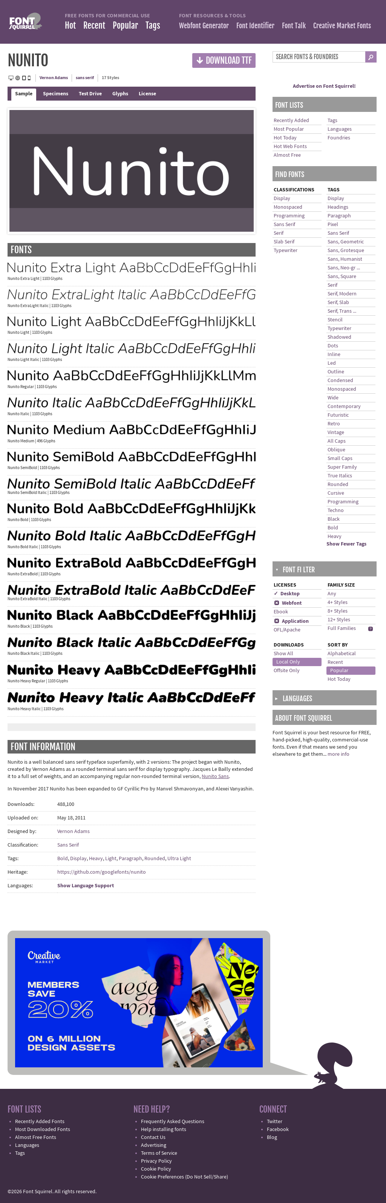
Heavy (96, 858)
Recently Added (291, 120)
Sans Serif (68, 845)
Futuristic (338, 415)
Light (110, 858)
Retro (334, 423)
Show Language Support (85, 886)
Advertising (153, 1145)
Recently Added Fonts (39, 1121)
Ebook (281, 611)
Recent (94, 25)
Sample (23, 94)
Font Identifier (255, 25)
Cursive (336, 493)
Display (78, 858)
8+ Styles (338, 611)
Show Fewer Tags (346, 544)
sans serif (85, 78)
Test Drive (90, 94)
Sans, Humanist (345, 259)
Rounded (154, 858)
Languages (340, 129)
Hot (70, 25)
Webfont (288, 603)
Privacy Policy (156, 1161)
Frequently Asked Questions (172, 1121)
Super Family (342, 467)
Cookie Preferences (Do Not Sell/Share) (184, 1177)
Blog (272, 1137)
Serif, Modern (342, 293)
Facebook (278, 1129)
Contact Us (153, 1137)
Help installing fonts (163, 1129)
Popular (125, 25)
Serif (278, 233)
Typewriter (285, 250)
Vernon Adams (54, 78)
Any (332, 593)
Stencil (335, 319)
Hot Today (285, 138)
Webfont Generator (204, 25)
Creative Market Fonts (342, 25)
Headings (338, 207)
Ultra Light (179, 858)
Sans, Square (342, 276)
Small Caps (340, 458)
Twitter (274, 1121)
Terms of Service (159, 1153)
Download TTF (224, 60)
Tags (153, 25)
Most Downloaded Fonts (42, 1129)
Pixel (333, 224)
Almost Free (287, 155)
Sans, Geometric (346, 241)
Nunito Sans (215, 776)
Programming (289, 215)
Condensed (340, 380)
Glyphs (120, 94)
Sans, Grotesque (346, 250)
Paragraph (130, 858)
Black (334, 519)
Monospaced (288, 207)
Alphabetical (342, 653)
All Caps (337, 441)
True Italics (340, 475)
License (147, 94)
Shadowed (339, 337)
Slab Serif (284, 241)
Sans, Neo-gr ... (344, 267)
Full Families (342, 628)
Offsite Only (287, 670)
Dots (333, 345)
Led (332, 363)
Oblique (336, 449)
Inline (334, 354)
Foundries (339, 138)
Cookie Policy (156, 1169)
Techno (336, 510)
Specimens (55, 94)
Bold (62, 858)
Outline (336, 371)
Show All (283, 653)
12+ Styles (339, 619)
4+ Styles (338, 602)
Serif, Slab (338, 302)
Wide (333, 397)
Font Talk (294, 25)
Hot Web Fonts (290, 146)
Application (291, 621)
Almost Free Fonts (35, 1137)
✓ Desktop (287, 594)
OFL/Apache (287, 630)
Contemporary (344, 406)
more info (338, 754)
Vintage (336, 432)
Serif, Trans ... (342, 311)
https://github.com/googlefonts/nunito (101, 872)
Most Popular (289, 129)
